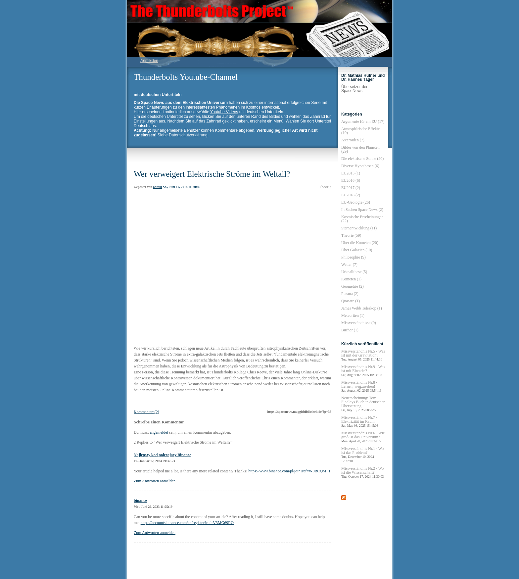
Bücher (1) (349, 330)
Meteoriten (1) (352, 315)
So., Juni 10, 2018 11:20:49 (181, 187)
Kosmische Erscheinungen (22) (362, 219)
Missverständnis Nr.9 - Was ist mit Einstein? (363, 370)
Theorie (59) (351, 235)
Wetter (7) (349, 264)
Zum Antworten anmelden (154, 481)
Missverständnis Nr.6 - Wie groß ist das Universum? (363, 437)
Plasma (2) (349, 293)
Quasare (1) (350, 301)
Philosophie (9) (353, 257)
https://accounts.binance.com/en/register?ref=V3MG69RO (187, 522)
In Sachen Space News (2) (362, 209)
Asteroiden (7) (352, 140)
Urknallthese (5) (354, 271)
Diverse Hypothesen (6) (360, 166)
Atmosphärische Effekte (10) (360, 130)
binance (140, 500)
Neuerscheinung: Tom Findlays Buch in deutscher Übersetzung (363, 404)
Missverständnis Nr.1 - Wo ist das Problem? (362, 454)
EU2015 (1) (350, 173)
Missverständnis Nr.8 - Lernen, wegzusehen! (361, 386)
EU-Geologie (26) (355, 202)
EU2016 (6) (350, 180)
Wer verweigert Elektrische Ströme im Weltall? (212, 173)
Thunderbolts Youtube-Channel (186, 76)
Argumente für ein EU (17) (362, 121)
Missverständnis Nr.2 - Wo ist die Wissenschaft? (362, 472)
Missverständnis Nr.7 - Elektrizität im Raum (359, 421)
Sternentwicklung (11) (359, 228)
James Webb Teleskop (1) (361, 308)
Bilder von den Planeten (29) (360, 149)
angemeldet (159, 432)
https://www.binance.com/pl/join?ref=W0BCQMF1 (289, 471)
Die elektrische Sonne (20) (362, 158)
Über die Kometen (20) (359, 242)
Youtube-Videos (224, 112)
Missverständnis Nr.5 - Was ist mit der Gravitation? (363, 355)
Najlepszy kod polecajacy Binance (162, 455)
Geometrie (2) (352, 286)
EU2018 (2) (350, 195)
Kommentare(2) (146, 412)
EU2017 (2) (350, 187)
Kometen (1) (351, 279)
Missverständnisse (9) (358, 322)
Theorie (325, 187)
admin (157, 187)
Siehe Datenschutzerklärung (182, 135)
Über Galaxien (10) (356, 250)
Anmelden (149, 60)
